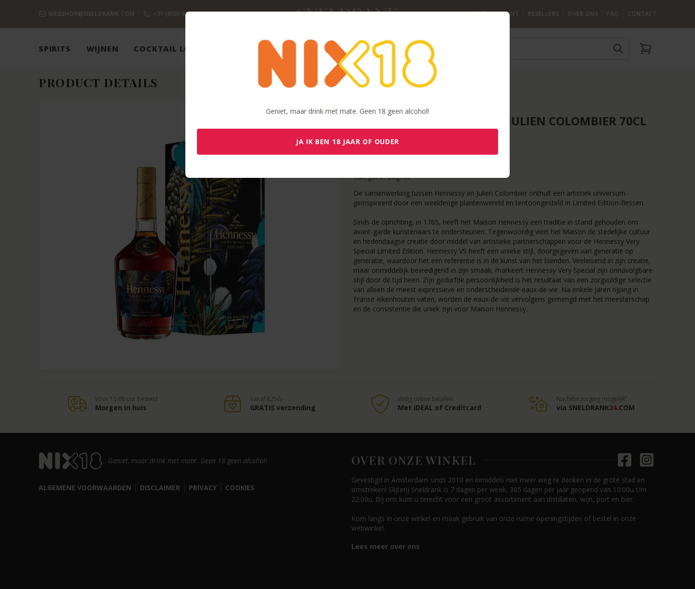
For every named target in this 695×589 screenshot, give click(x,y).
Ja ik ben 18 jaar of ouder (347, 141)
